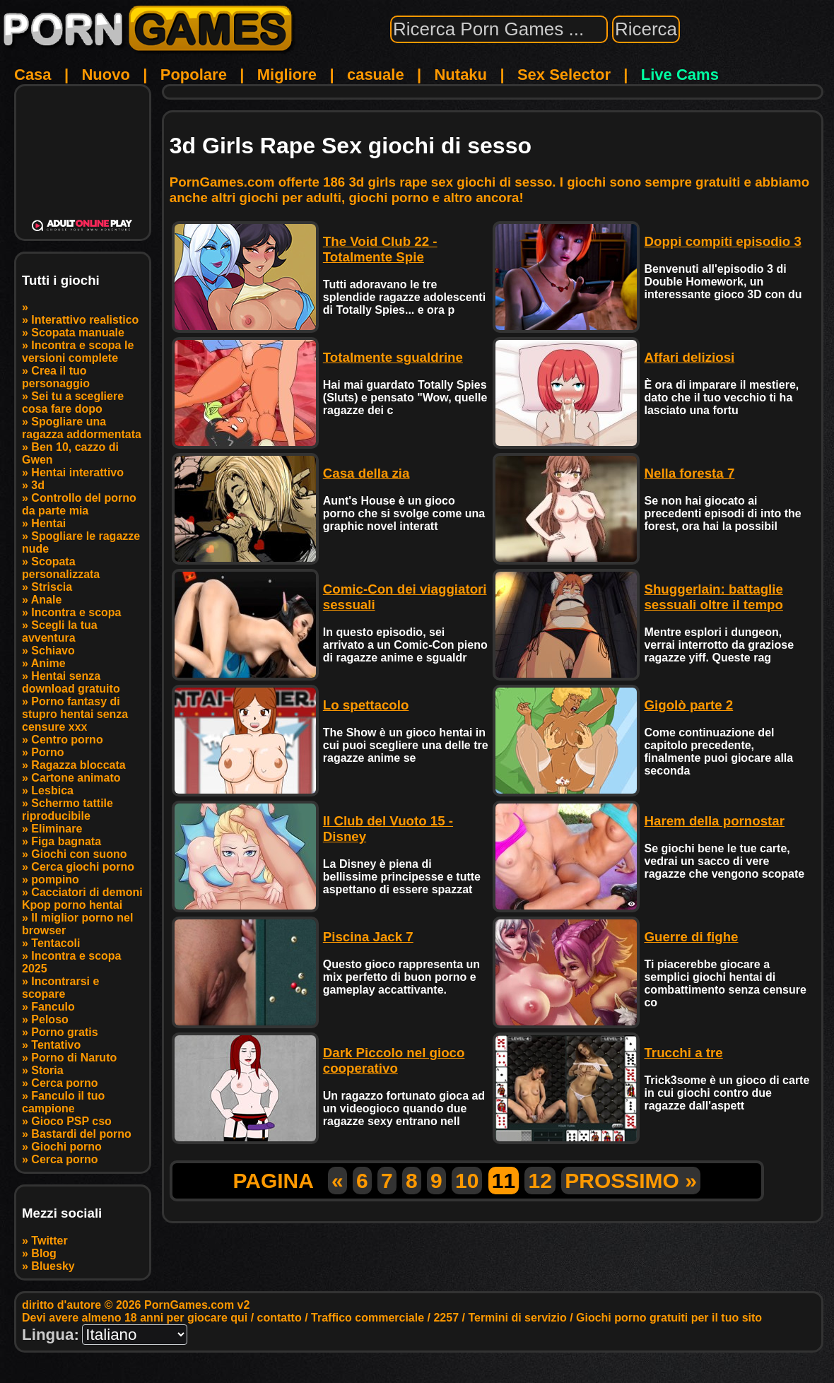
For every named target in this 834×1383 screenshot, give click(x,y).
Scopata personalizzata (61, 567)
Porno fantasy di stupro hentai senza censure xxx (75, 714)
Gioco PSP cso (71, 1121)
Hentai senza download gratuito (71, 682)
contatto (279, 1318)
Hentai (48, 523)
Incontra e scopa (76, 612)
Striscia (51, 587)
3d (38, 485)
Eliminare (56, 829)
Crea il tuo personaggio (56, 377)
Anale (46, 600)
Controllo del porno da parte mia (79, 504)
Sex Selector (564, 74)
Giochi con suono (79, 854)
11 (503, 1180)
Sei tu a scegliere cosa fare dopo (73, 402)
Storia (47, 1070)
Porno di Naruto (74, 1058)
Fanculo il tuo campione (63, 1102)
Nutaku (460, 74)
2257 (446, 1318)
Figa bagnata (66, 841)
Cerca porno (64, 1083)
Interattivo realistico (85, 320)
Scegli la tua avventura (60, 631)
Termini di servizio (517, 1318)
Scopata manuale (77, 332)
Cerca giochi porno (82, 867)
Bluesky (52, 1266)
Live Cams (680, 74)
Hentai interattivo (77, 472)
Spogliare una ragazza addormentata (81, 428)
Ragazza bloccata (78, 765)
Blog (44, 1253)
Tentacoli (55, 943)
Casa (33, 74)
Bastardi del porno (81, 1134)
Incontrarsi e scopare (60, 987)
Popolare (193, 74)
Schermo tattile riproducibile (67, 809)
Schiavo (52, 651)
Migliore (287, 74)
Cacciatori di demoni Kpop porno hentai (82, 898)
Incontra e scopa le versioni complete (78, 351)
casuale (375, 74)
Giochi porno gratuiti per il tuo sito (669, 1318)
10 (466, 1180)
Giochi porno (66, 1147)
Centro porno (66, 740)
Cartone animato (75, 778)
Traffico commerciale (367, 1318)
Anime (48, 663)
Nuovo (105, 74)
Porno (47, 752)
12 (539, 1180)
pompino (55, 879)
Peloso (49, 1019)
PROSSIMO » (631, 1180)
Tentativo (56, 1045)
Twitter (49, 1241)
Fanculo (52, 1007)
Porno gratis (64, 1032)
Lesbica (52, 790)
